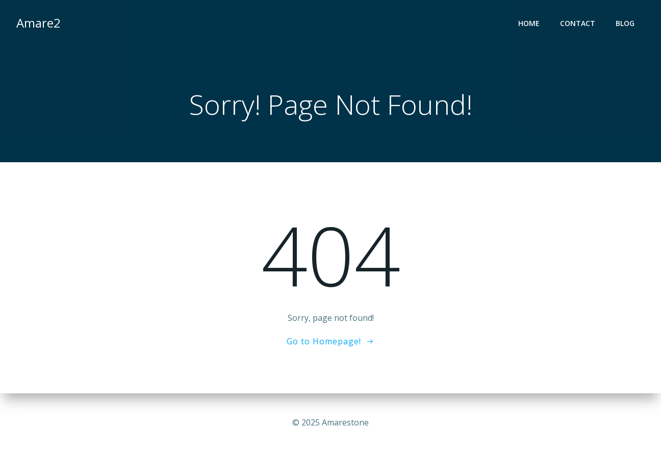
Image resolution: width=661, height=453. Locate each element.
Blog (625, 23)
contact (577, 23)
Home (529, 23)
